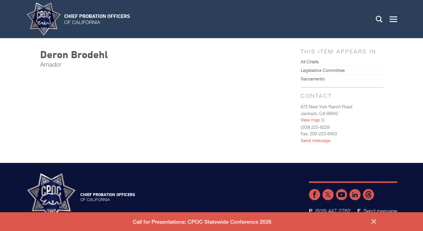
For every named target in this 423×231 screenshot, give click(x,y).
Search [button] (379, 19)
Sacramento (313, 78)
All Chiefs (310, 61)
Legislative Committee (323, 70)
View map (310, 119)
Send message (315, 140)
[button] (393, 19)
